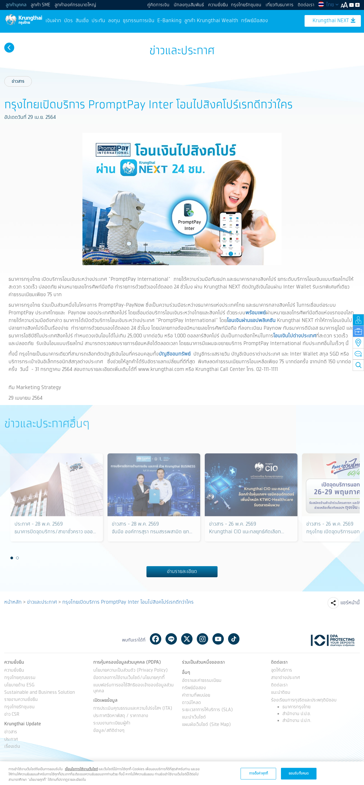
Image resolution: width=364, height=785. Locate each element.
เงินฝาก (53, 20)
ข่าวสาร (18, 81)
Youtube (218, 639)
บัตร (68, 20)
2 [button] (17, 557)
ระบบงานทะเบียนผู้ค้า (111, 723)
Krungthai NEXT (334, 21)
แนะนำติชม (280, 693)
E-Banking (169, 20)
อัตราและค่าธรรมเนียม (202, 681)
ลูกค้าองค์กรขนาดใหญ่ (75, 5)
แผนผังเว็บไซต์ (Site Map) (206, 725)
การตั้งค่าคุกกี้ (258, 778)
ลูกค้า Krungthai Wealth (211, 20)
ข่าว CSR (11, 715)
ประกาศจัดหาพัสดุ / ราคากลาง (120, 716)
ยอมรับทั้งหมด (299, 778)
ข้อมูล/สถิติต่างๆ (109, 731)
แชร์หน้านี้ (350, 603)
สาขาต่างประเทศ (285, 678)
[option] (56, 503)
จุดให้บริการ (281, 671)
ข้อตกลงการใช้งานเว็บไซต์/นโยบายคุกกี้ (129, 678)
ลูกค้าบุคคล (16, 5)
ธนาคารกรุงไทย (296, 707)
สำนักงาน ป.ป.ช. (296, 714)
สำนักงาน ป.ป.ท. (296, 720)
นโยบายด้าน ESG (19, 685)
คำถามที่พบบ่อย (196, 696)
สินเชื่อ (82, 20)
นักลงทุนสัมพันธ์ (189, 5)
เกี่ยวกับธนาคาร (279, 5)
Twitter (187, 639)
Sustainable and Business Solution (39, 693)
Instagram (202, 639)
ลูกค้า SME (40, 5)
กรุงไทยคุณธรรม (20, 678)
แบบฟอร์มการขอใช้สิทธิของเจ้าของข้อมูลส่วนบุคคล (133, 688)
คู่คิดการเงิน (158, 5)
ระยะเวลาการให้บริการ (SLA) (207, 710)
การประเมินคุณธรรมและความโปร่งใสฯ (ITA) (132, 709)
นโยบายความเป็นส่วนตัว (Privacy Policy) (130, 671)
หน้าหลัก (13, 602)
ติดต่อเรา (306, 5)
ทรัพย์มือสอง (254, 20)
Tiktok (233, 639)
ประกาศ (11, 740)
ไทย (328, 5)
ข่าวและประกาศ (42, 602)
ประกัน (98, 20)
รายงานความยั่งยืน (21, 700)
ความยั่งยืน (218, 5)
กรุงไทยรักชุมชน (246, 5)
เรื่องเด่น (12, 747)
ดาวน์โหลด (191, 703)
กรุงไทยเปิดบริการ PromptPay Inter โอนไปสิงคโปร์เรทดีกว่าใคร (128, 602)
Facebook (155, 639)
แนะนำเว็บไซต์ (194, 717)
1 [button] (12, 557)
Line (171, 639)
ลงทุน (114, 20)
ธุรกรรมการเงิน (138, 20)
